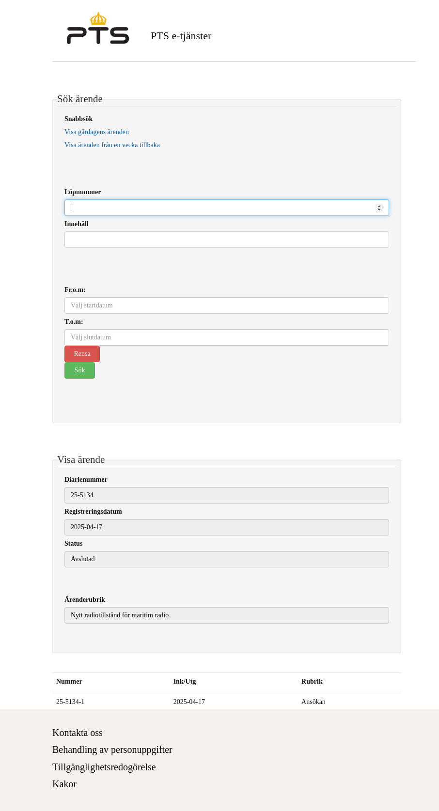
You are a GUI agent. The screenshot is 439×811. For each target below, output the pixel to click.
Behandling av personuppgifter (112, 749)
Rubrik (312, 681)
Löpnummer (82, 192)
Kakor (64, 784)
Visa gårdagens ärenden (96, 132)
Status (73, 543)
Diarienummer (86, 479)
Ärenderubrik (84, 599)
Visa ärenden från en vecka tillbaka (112, 145)
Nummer (69, 681)
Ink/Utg (184, 681)
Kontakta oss (77, 732)
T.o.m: (73, 321)
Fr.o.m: (75, 289)
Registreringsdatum (93, 511)
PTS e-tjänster (181, 36)
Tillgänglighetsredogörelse (104, 767)
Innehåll (76, 224)
